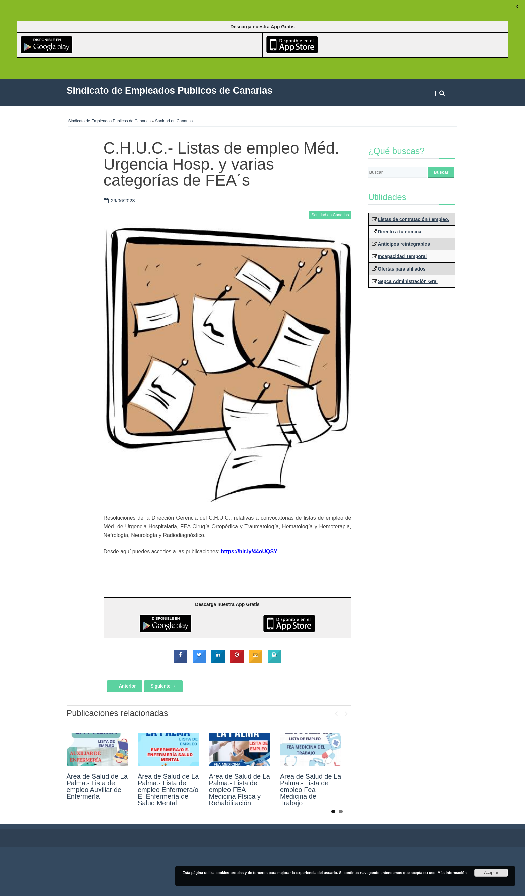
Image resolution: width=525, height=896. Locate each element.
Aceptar (491, 872)
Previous (336, 712)
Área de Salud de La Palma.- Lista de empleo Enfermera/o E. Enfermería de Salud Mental (168, 790)
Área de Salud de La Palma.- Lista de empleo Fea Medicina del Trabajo (310, 790)
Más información (452, 873)
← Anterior (125, 686)
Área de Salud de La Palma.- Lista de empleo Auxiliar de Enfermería (97, 786)
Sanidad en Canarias (174, 121)
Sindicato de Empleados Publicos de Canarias (109, 121)
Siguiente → (163, 686)
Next (346, 712)
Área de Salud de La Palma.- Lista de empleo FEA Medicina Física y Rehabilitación (239, 790)
